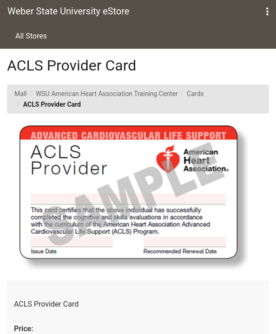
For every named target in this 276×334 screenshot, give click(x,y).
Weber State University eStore (68, 11)
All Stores (31, 36)
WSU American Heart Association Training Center (107, 93)
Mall (20, 93)
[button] (267, 11)
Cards (195, 93)
